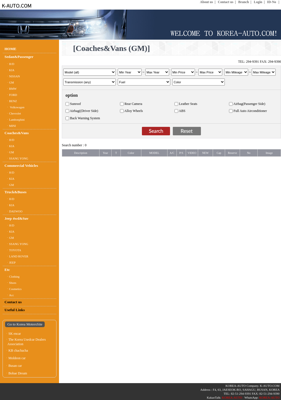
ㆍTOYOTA (12, 250)
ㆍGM (9, 82)
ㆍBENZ (10, 101)
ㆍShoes (10, 282)
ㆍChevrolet (12, 113)
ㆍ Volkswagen (14, 107)
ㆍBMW (10, 88)
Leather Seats (188, 104)
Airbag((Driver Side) (84, 111)
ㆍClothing (12, 276)
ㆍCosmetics (13, 289)
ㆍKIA (9, 70)
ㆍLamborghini (14, 119)
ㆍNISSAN (12, 76)
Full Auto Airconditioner (250, 111)
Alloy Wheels (133, 111)
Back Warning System (85, 118)
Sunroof (75, 104)
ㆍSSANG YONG (16, 158)
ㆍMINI (10, 125)
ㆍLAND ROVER (16, 256)
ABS (182, 111)
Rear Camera (133, 104)
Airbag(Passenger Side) (249, 104)
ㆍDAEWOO (13, 211)
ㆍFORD (10, 94)
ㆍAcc (9, 295)
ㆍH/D (9, 64)
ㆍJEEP (9, 262)
